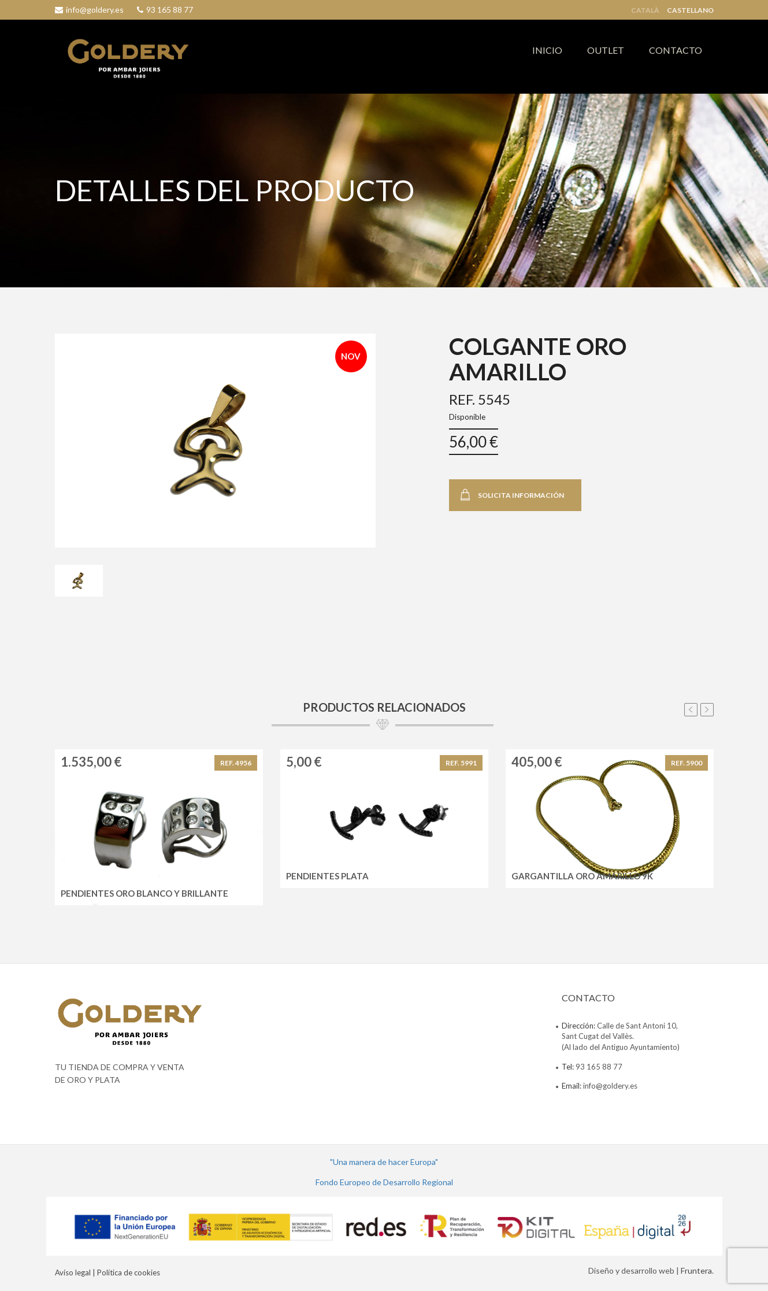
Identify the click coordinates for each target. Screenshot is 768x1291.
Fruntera (696, 1270)
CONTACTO (675, 50)
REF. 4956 (235, 763)
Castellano (690, 10)
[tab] (79, 581)
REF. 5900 (686, 763)
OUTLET (605, 50)
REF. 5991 (461, 763)
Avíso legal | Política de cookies (107, 1272)
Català (645, 10)
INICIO (547, 50)
